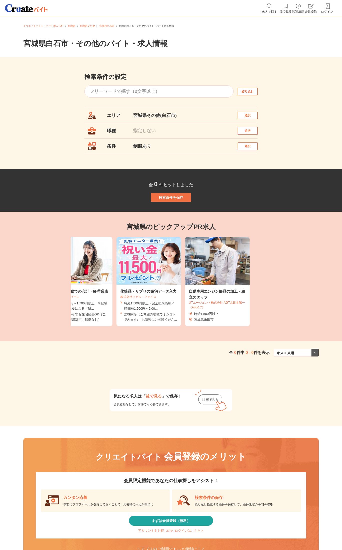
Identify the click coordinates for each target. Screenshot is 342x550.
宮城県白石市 (106, 26)
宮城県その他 (87, 26)
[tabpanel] (171, 305)
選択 (252, 118)
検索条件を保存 (171, 216)
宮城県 (71, 26)
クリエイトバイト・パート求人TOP (43, 26)
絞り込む (252, 91)
